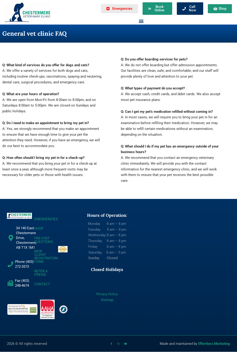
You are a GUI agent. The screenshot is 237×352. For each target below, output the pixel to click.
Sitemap (107, 300)
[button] (141, 21)
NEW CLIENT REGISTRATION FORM (46, 256)
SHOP (38, 228)
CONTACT (42, 284)
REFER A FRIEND (41, 273)
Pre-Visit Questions (43, 240)
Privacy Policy (107, 294)
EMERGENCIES (46, 219)
